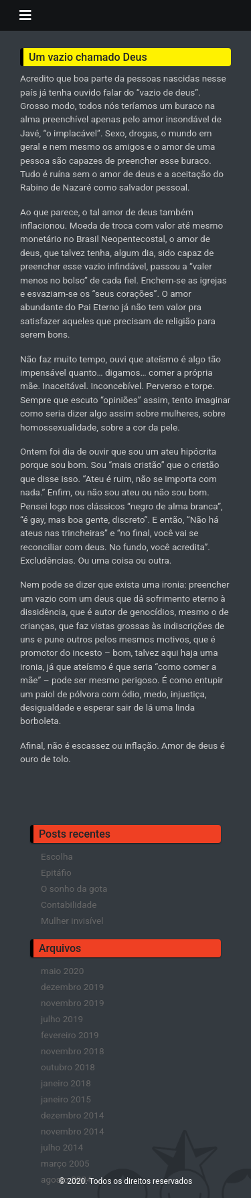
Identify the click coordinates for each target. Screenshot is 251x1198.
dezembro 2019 (72, 986)
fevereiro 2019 (70, 1035)
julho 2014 (62, 1147)
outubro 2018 (68, 1067)
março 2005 (65, 1163)
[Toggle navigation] (25, 15)
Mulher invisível (72, 920)
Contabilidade (68, 904)
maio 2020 (62, 970)
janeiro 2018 (66, 1083)
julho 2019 (62, 1018)
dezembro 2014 (72, 1115)
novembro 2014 (72, 1131)
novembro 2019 (72, 1002)
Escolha (57, 856)
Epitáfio (56, 872)
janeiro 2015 (66, 1099)
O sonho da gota (74, 888)
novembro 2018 (72, 1051)
